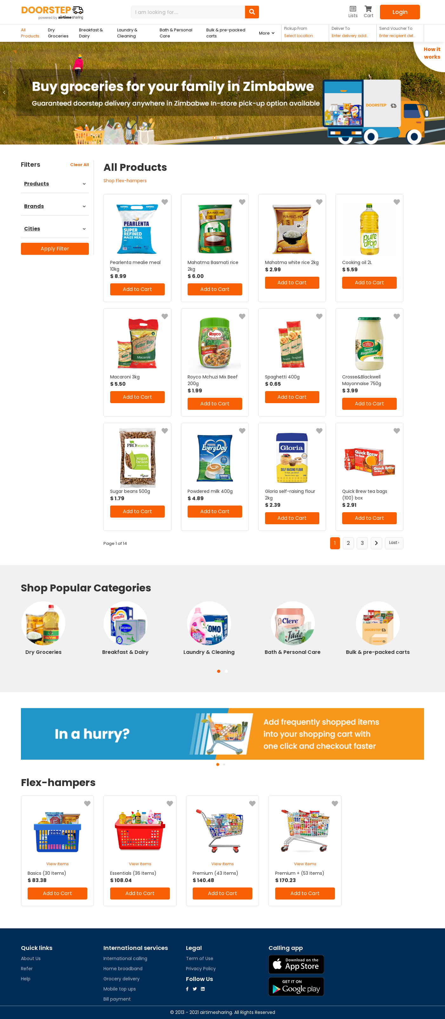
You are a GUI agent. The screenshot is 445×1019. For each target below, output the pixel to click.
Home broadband (123, 968)
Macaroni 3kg (125, 377)
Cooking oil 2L (357, 262)
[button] (4, 92)
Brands (55, 206)
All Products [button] (30, 33)
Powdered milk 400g (210, 491)
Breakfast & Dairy (91, 33)
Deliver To (341, 28)
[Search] (188, 12)
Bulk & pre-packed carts (225, 33)
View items (57, 864)
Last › (394, 542)
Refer (27, 968)
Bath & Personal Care (176, 33)
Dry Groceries (58, 33)
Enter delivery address (350, 35)
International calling (125, 958)
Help (25, 979)
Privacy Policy (201, 968)
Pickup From (295, 28)
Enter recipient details (398, 35)
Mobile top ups (119, 989)
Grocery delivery (121, 979)
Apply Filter (55, 248)
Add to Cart (137, 289)
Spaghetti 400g (282, 377)
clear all (79, 165)
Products (55, 183)
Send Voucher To (395, 28)
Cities (55, 228)
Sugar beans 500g (130, 491)
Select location (298, 35)
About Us (31, 958)
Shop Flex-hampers (125, 180)
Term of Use (199, 958)
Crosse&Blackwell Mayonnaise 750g (361, 380)
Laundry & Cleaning (127, 33)
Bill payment (117, 999)
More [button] (264, 33)
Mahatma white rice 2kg (292, 262)
